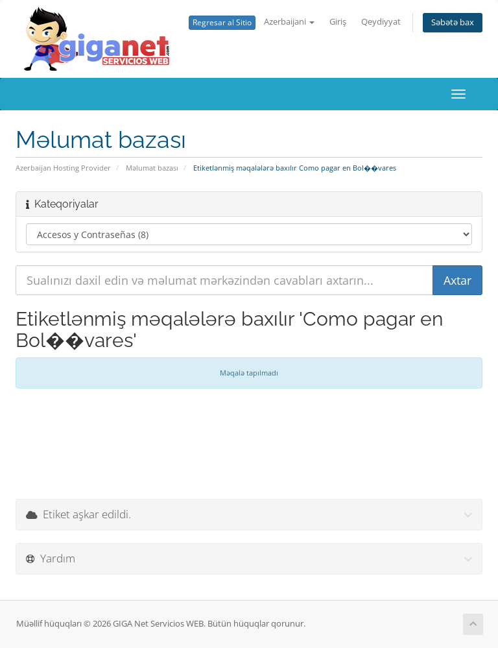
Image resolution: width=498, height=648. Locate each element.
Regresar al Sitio (222, 22)
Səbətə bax (452, 22)
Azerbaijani (289, 21)
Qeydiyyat (381, 21)
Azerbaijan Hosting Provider (63, 168)
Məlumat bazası (152, 168)
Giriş (337, 21)
